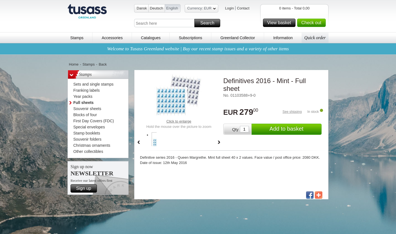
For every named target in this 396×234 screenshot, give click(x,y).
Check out (312, 23)
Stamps (76, 38)
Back (103, 64)
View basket (280, 23)
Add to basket (294, 129)
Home (74, 64)
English (172, 8)
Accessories (112, 38)
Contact (243, 8)
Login (229, 8)
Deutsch (156, 8)
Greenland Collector (237, 38)
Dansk (142, 8)
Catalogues (151, 38)
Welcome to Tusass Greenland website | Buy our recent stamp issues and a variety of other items (198, 48)
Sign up (85, 188)
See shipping (292, 112)
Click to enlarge (178, 121)
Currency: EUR (201, 9)
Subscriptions (190, 38)
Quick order (315, 37)
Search (209, 23)
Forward (219, 143)
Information (283, 38)
